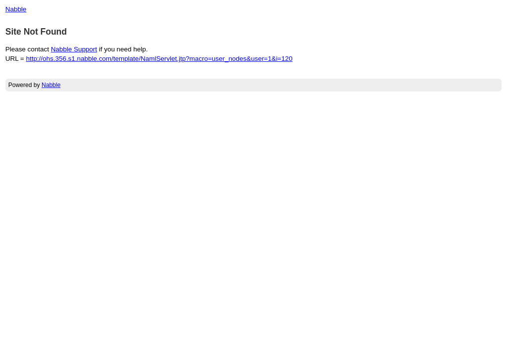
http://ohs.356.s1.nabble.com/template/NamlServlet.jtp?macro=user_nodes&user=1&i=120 (159, 58)
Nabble (16, 9)
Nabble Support (74, 49)
